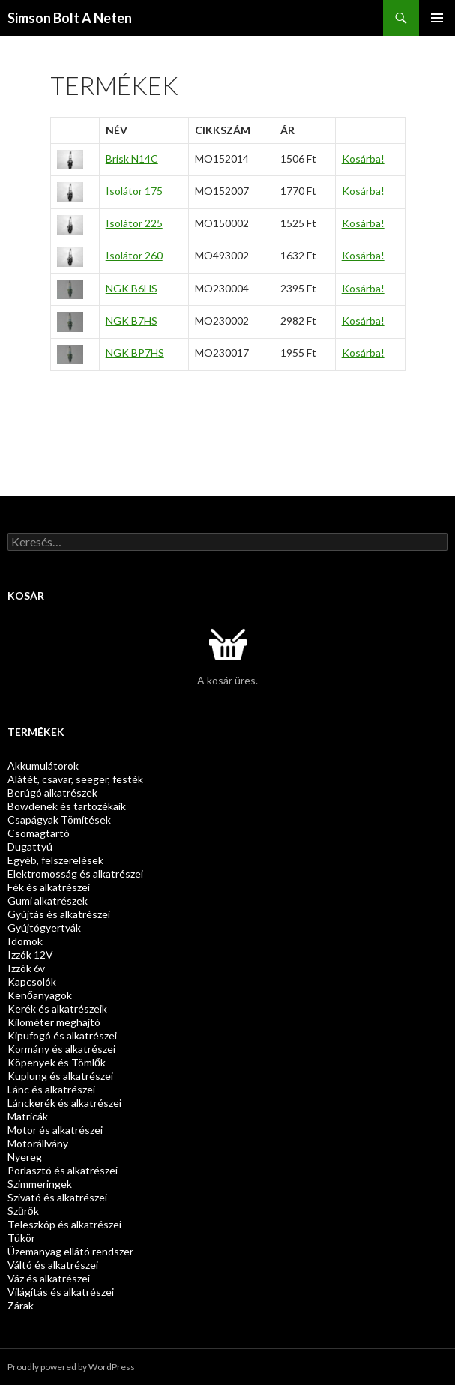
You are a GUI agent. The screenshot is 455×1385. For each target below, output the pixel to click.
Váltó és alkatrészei (52, 1264)
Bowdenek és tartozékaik (66, 806)
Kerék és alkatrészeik (57, 1008)
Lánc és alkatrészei (51, 1089)
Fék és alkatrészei (48, 887)
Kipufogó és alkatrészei (62, 1035)
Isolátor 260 (134, 255)
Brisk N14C (132, 158)
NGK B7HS (131, 320)
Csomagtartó (38, 833)
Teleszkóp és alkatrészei (64, 1224)
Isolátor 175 (134, 190)
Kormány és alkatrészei (61, 1048)
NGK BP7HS (135, 352)
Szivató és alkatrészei (57, 1197)
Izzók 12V (30, 954)
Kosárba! (363, 158)
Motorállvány (37, 1143)
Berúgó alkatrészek (52, 792)
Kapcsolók (31, 981)
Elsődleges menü (437, 18)
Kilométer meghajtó (53, 1022)
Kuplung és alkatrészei (60, 1075)
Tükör (21, 1237)
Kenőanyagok (39, 995)
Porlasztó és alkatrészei (62, 1170)
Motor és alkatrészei (55, 1129)
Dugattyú (29, 846)
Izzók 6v (26, 968)
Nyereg (24, 1156)
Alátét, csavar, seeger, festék (75, 779)
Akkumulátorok (43, 765)
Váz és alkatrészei (48, 1278)
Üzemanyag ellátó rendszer (70, 1251)
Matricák (27, 1116)
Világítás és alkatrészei (60, 1291)
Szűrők (23, 1210)
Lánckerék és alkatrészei (64, 1102)
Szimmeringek (39, 1183)
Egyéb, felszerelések (55, 860)
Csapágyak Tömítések (59, 819)
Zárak (20, 1305)
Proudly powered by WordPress (71, 1366)
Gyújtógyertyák (44, 927)
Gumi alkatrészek (47, 900)
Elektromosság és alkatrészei (75, 873)
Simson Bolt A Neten (69, 18)
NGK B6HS (131, 288)
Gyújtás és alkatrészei (58, 914)
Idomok (25, 941)
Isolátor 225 (134, 223)
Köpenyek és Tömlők (56, 1062)
